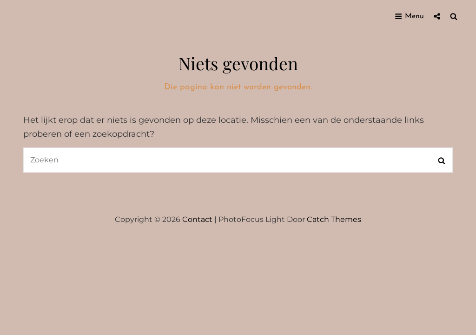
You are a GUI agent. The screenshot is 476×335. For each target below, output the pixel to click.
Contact (197, 219)
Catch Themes (334, 219)
